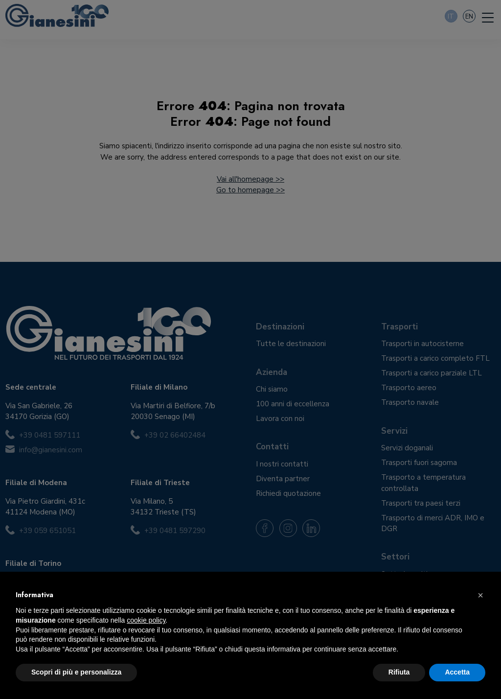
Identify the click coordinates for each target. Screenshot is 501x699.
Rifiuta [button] (399, 672)
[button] (480, 595)
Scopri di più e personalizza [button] (76, 672)
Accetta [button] (457, 672)
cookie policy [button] (146, 620)
